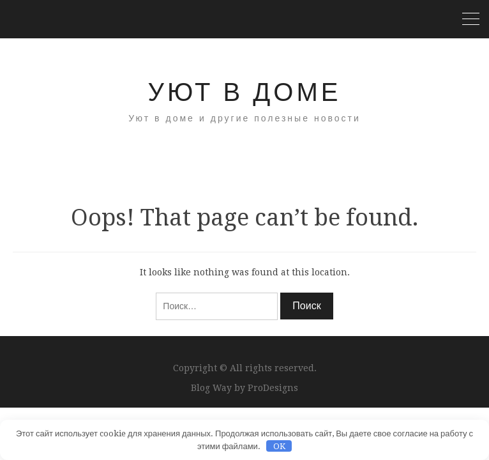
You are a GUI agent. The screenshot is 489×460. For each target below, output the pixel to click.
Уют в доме (245, 92)
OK (279, 446)
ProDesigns (273, 388)
